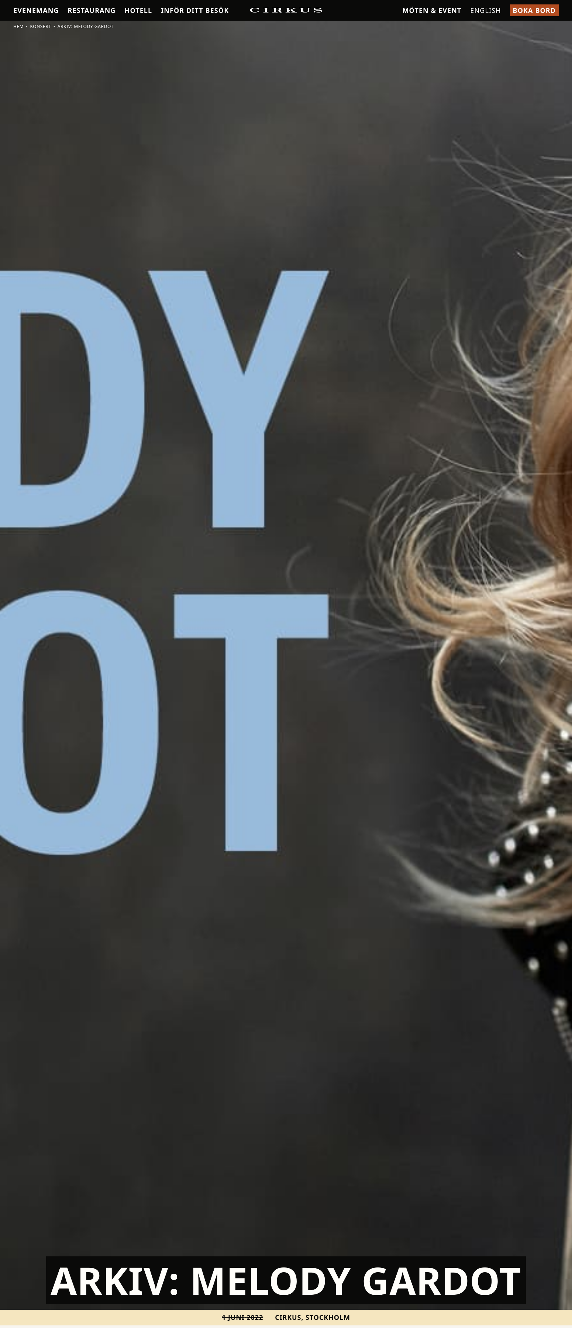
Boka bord (534, 10)
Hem (18, 26)
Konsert (40, 26)
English (485, 10)
